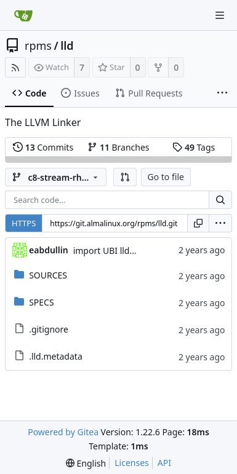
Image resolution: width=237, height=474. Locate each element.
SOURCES (48, 275)
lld (66, 45)
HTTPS (24, 223)
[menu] (220, 223)
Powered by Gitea (63, 432)
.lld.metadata (55, 356)
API (164, 462)
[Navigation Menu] (220, 15)
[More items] (222, 93)
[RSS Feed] (15, 67)
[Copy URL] (198, 223)
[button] (125, 177)
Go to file (166, 177)
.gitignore (48, 329)
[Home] (23, 15)
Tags (193, 147)
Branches (118, 147)
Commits (43, 147)
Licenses (131, 462)
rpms (38, 45)
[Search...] (220, 200)
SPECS (41, 302)
